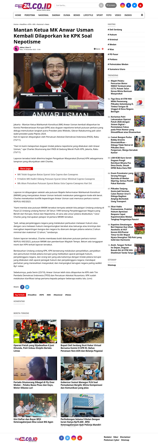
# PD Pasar (113, 54)
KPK (29, 24)
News (47, 24)
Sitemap (112, 265)
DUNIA (67, 15)
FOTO (108, 15)
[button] (142, 14)
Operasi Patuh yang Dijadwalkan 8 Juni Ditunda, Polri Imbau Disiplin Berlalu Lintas (34, 348)
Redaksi (108, 437)
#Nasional (58, 295)
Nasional (40, 24)
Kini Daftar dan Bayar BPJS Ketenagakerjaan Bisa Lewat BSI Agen (33, 420)
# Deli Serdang (115, 29)
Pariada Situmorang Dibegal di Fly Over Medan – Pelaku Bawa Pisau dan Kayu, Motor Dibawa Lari (34, 385)
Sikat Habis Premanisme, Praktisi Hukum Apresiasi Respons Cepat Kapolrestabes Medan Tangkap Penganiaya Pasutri (125, 213)
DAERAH (56, 15)
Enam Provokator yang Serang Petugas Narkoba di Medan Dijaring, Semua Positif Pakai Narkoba (122, 178)
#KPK (41, 295)
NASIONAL (43, 15)
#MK (49, 295)
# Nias (111, 49)
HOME (18, 15)
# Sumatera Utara (116, 69)
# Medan (112, 44)
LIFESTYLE (88, 15)
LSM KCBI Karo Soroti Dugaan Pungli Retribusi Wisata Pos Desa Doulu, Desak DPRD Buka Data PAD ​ (121, 162)
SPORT (100, 15)
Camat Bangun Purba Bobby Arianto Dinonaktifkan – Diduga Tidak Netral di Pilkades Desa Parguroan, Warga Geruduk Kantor (124, 145)
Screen (111, 5)
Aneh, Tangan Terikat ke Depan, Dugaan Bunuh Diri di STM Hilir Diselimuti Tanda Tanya (122, 249)
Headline (23, 24)
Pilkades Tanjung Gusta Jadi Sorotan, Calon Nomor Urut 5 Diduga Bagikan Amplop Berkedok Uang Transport (120, 195)
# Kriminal (113, 39)
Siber (115, 437)
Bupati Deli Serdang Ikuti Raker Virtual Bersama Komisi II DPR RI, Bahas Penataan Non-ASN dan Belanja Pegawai (82, 348)
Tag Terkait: (20, 295)
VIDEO (118, 15)
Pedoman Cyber (111, 440)
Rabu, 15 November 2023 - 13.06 (30, 49)
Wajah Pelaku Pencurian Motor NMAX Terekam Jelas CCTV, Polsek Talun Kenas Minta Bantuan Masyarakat (121, 87)
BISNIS (77, 15)
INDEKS (128, 15)
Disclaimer (125, 437)
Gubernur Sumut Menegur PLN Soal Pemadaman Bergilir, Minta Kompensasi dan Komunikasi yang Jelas (81, 385)
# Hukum (112, 34)
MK (34, 24)
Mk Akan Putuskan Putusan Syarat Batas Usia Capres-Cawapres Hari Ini (54, 183)
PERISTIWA (30, 15)
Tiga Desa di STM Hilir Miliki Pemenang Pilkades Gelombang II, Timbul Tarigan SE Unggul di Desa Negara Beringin (122, 105)
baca (97, 49)
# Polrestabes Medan (118, 64)
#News (68, 295)
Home (16, 24)
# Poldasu (112, 59)
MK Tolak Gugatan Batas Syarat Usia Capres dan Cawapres (47, 174)
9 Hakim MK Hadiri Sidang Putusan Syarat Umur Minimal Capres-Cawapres (56, 178)
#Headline (32, 295)
